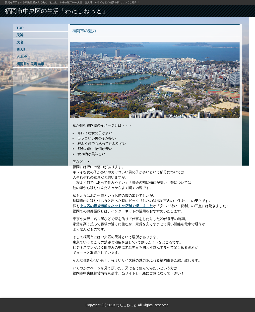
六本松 (21, 57)
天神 (19, 35)
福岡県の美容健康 (30, 64)
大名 (19, 42)
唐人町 (21, 49)
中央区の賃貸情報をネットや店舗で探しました (116, 206)
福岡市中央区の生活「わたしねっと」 (56, 10)
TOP (20, 28)
